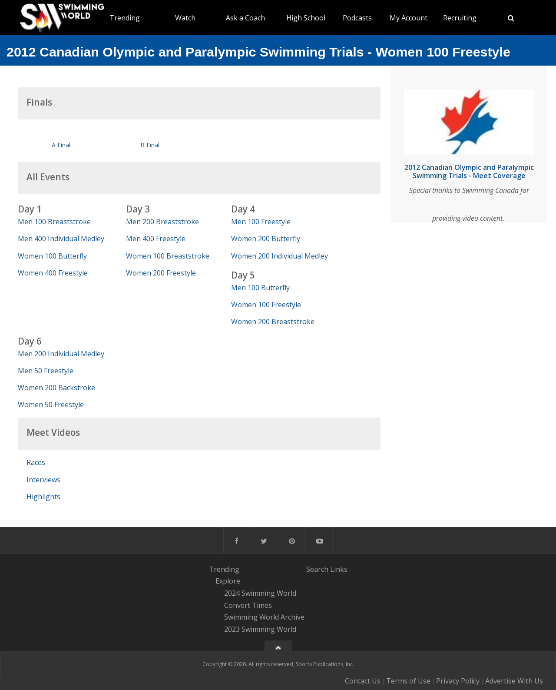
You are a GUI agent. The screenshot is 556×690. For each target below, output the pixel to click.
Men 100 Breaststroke (54, 221)
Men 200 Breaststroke (162, 221)
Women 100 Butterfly (52, 256)
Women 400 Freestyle (53, 273)
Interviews (43, 479)
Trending (124, 18)
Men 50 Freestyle (45, 370)
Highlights (43, 496)
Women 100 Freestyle (266, 304)
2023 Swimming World (260, 629)
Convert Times (248, 605)
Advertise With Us (514, 681)
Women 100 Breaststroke (167, 256)
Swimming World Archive (264, 617)
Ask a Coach (245, 18)
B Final (149, 145)
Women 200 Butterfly (265, 238)
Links (339, 569)
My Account (408, 18)
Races (35, 462)
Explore (227, 581)
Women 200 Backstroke (56, 387)
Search (317, 569)
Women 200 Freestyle (161, 273)
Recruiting (460, 18)
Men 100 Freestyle (261, 221)
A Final (61, 145)
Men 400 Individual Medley (61, 238)
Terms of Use (408, 681)
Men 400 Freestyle (155, 238)
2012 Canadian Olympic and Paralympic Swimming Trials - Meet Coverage (469, 171)
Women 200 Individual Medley (279, 256)
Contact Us (363, 681)
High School (305, 18)
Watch (185, 18)
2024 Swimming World (260, 593)
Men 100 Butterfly (260, 287)
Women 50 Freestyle (51, 404)
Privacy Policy (458, 681)
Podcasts (357, 18)
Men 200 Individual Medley (61, 353)
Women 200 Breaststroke (272, 321)
